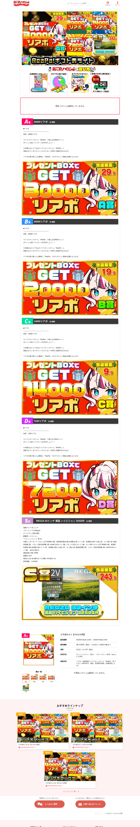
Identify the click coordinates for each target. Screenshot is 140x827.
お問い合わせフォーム (92, 804)
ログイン (117, 3)
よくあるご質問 (51, 804)
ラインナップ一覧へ (70, 791)
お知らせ (107, 3)
